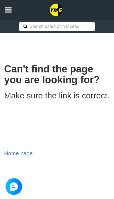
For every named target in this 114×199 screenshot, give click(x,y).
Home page (18, 153)
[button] (8, 10)
